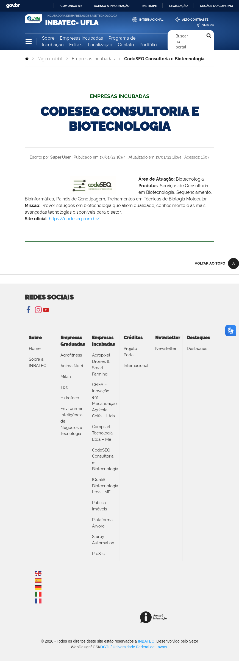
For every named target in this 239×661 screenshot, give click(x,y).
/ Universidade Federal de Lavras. (138, 647)
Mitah (65, 376)
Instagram (37, 310)
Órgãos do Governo (216, 6)
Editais (75, 44)
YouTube (46, 310)
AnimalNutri (71, 365)
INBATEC (146, 641)
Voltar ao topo (210, 263)
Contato (126, 44)
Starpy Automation (103, 539)
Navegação (28, 41)
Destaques (197, 348)
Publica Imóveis (99, 506)
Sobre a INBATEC (37, 362)
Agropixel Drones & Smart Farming (101, 364)
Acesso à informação (111, 6)
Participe (149, 6)
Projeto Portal (130, 351)
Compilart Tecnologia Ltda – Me (102, 433)
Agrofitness (71, 355)
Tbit (64, 387)
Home (35, 348)
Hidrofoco (69, 397)
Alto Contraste (195, 19)
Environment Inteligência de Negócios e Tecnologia (72, 421)
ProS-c (98, 553)
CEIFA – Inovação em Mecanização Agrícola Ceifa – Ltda (103, 400)
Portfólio (148, 44)
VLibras (208, 25)
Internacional (151, 19)
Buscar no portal (182, 42)
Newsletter (165, 348)
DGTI (104, 647)
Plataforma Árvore (102, 523)
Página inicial (49, 58)
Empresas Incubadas (81, 38)
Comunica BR (71, 6)
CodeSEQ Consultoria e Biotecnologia (103, 459)
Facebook (29, 310)
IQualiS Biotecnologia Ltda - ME (103, 486)
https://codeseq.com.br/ (74, 218)
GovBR (13, 5)
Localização (100, 44)
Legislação (178, 6)
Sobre (48, 38)
